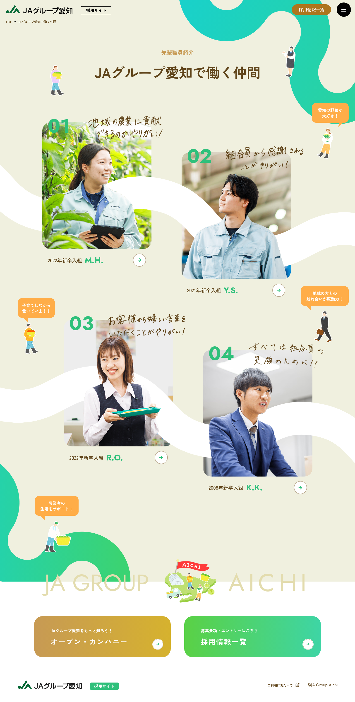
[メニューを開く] (344, 9)
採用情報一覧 (311, 9)
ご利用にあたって (283, 685)
